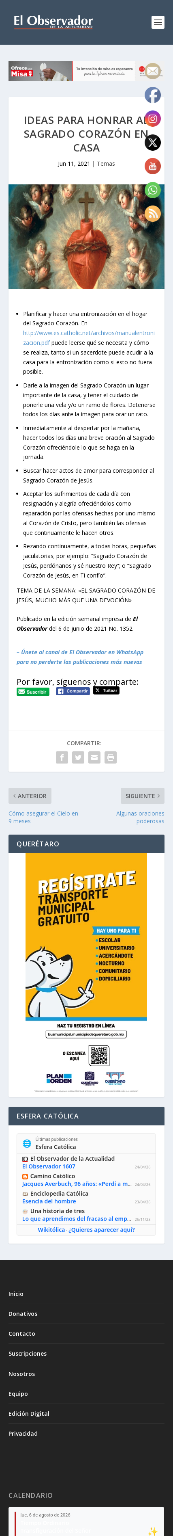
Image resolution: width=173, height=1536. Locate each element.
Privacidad (23, 1433)
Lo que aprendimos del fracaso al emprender (84, 1218)
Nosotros (22, 1374)
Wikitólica (51, 1229)
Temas (106, 163)
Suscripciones (28, 1353)
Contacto (22, 1333)
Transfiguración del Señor (56, 1531)
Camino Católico (52, 1176)
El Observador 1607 (48, 1166)
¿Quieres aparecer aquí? (102, 1229)
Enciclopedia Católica (59, 1193)
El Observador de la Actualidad (72, 1158)
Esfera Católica (56, 1146)
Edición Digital (29, 1413)
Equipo (18, 1394)
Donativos (23, 1313)
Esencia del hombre (49, 1201)
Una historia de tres (57, 1211)
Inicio (16, 1294)
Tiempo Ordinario (45, 1523)
